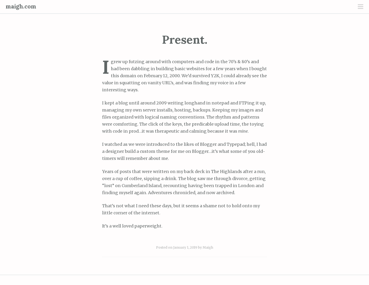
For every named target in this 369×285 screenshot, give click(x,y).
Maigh (208, 247)
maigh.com (21, 6)
